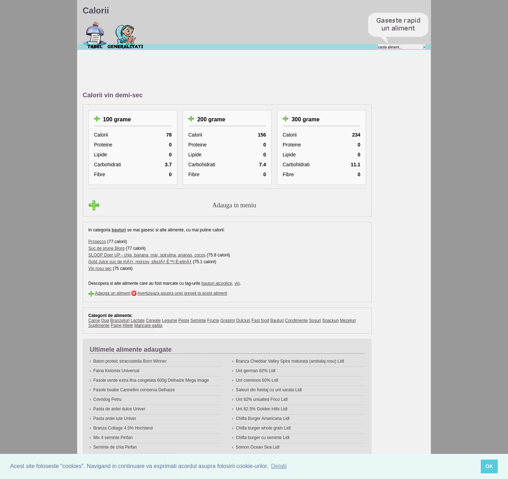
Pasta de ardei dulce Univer (119, 408)
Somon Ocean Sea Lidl (257, 447)
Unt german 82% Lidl (255, 370)
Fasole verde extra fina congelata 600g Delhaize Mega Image (151, 380)
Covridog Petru (107, 399)
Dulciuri (243, 320)
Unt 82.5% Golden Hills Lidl (261, 408)
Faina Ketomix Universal (116, 370)
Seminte (198, 320)
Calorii (95, 35)
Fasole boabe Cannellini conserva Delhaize (134, 389)
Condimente (296, 320)
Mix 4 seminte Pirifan (112, 437)
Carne (94, 320)
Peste (183, 320)
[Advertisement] (211, 71)
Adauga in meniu (234, 205)
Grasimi (227, 320)
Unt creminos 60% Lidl (257, 380)
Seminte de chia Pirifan (115, 447)
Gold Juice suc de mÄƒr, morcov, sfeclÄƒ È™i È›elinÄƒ (140, 261)
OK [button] (489, 466)
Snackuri (330, 320)
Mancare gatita (148, 325)
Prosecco (97, 241)
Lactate (137, 320)
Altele (128, 325)
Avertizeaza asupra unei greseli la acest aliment (182, 293)
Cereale (153, 320)
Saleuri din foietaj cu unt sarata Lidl (269, 389)
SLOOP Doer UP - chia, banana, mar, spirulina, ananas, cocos (147, 255)
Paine (116, 325)
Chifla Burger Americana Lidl (262, 418)
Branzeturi (120, 320)
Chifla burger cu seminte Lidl (262, 437)
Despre (125, 35)
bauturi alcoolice (216, 283)
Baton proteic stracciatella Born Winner (129, 361)
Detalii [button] (279, 466)
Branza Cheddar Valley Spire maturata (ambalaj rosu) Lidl (290, 361)
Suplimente (99, 325)
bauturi (119, 229)
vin (237, 283)
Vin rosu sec (100, 268)
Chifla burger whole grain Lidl (263, 428)
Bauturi (277, 320)
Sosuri (315, 320)
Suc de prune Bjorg (106, 248)
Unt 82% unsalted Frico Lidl (262, 399)
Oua (105, 320)
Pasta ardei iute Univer (114, 418)
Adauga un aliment (112, 293)
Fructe (213, 320)
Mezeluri (348, 320)
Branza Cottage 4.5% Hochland (123, 428)
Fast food (260, 320)
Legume (169, 320)
